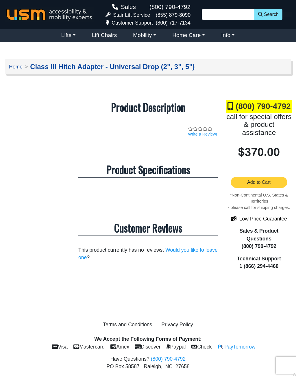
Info (225, 35)
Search (268, 14)
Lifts (66, 35)
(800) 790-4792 (169, 6)
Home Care (186, 35)
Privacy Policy (177, 324)
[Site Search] (228, 14)
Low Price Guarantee (263, 219)
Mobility (142, 35)
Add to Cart (259, 182)
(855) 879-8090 (173, 15)
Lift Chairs (104, 35)
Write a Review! (202, 134)
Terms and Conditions (127, 324)
